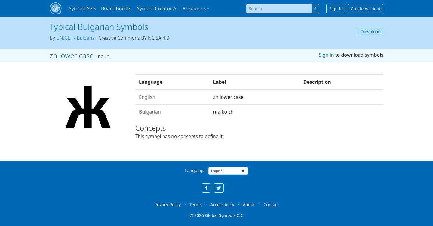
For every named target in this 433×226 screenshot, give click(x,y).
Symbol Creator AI (157, 8)
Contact (271, 204)
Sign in (326, 55)
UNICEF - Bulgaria (75, 38)
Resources (194, 8)
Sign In (336, 8)
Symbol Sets (82, 8)
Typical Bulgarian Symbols (99, 26)
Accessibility (222, 204)
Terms (195, 204)
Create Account (366, 8)
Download (371, 31)
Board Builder (116, 8)
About (249, 204)
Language (194, 170)
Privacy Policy (167, 204)
